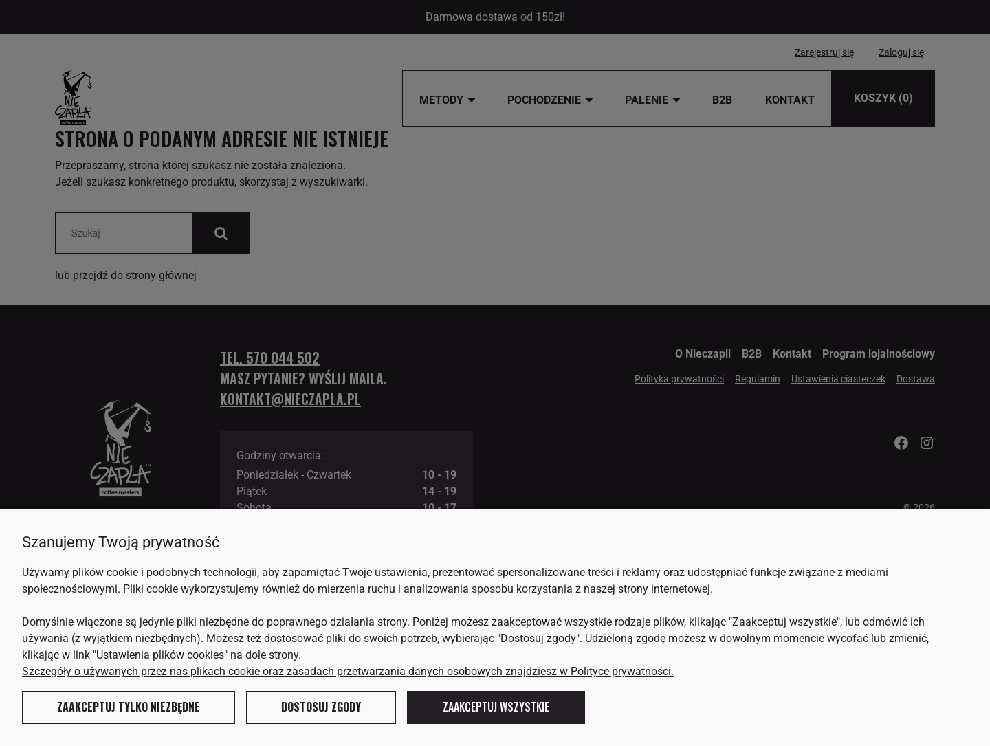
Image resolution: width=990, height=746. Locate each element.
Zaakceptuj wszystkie (496, 707)
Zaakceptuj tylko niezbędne (128, 707)
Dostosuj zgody (321, 707)
